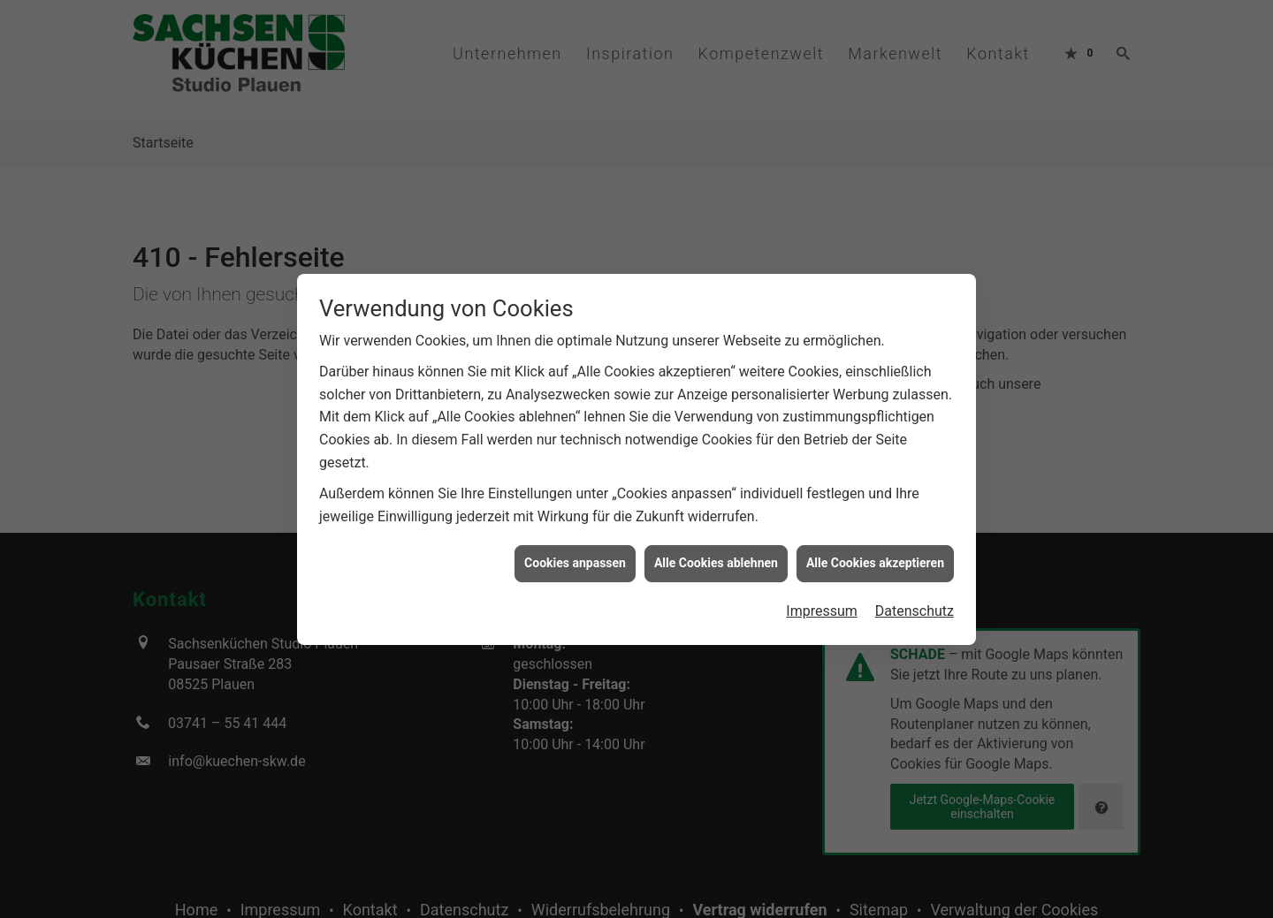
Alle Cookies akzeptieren (875, 559)
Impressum (822, 607)
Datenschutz (914, 607)
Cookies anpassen (575, 559)
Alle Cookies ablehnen (716, 559)
